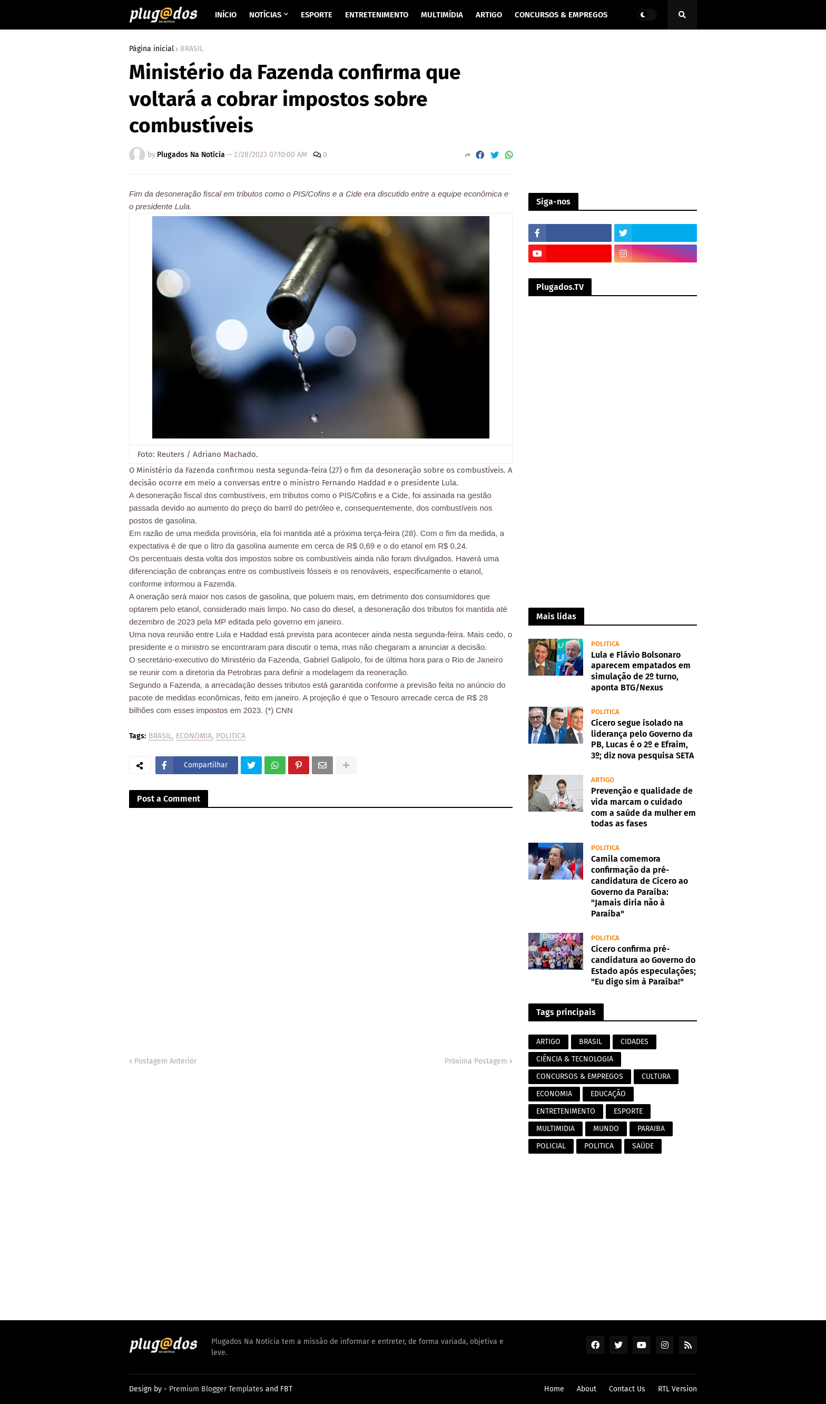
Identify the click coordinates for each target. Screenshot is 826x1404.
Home (554, 1388)
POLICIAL (551, 1146)
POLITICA (230, 736)
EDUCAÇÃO (608, 1093)
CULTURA (656, 1076)
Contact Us (627, 1388)
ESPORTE (628, 1111)
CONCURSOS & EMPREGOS (579, 1076)
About (586, 1388)
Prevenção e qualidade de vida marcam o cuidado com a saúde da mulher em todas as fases (643, 807)
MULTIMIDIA (555, 1128)
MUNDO (606, 1128)
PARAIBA (651, 1128)
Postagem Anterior (165, 1061)
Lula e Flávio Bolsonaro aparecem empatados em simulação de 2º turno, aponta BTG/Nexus (641, 671)
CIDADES (634, 1041)
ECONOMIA (194, 736)
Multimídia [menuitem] (442, 14)
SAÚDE (643, 1146)
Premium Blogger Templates (216, 1388)
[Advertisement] (612, 111)
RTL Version (677, 1388)
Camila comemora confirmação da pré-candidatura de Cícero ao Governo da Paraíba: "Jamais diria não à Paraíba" (639, 886)
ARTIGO (548, 1041)
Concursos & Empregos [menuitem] (561, 14)
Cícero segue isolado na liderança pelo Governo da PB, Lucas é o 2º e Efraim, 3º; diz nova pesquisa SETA (642, 739)
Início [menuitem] (226, 14)
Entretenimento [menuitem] (376, 14)
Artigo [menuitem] (489, 14)
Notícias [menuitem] (265, 14)
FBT (286, 1388)
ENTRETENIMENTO (565, 1111)
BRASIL (191, 49)
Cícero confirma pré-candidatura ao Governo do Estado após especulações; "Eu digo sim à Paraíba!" (643, 965)
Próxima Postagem (476, 1061)
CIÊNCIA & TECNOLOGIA (574, 1059)
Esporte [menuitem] (316, 14)
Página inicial (151, 49)
